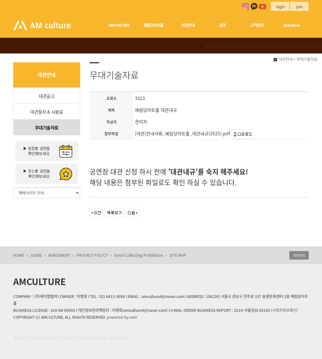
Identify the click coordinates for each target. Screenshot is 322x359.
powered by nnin (122, 317)
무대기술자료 (46, 127)
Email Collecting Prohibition (138, 255)
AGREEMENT (59, 255)
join (299, 6)
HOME (18, 255)
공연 (222, 25)
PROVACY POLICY (92, 255)
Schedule (291, 25)
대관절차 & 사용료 (46, 112)
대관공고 (46, 96)
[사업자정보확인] (284, 310)
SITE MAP (177, 255)
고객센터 (257, 25)
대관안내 (188, 25)
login (280, 6)
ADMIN (299, 255)
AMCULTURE (119, 25)
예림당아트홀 (154, 25)
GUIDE (36, 255)
